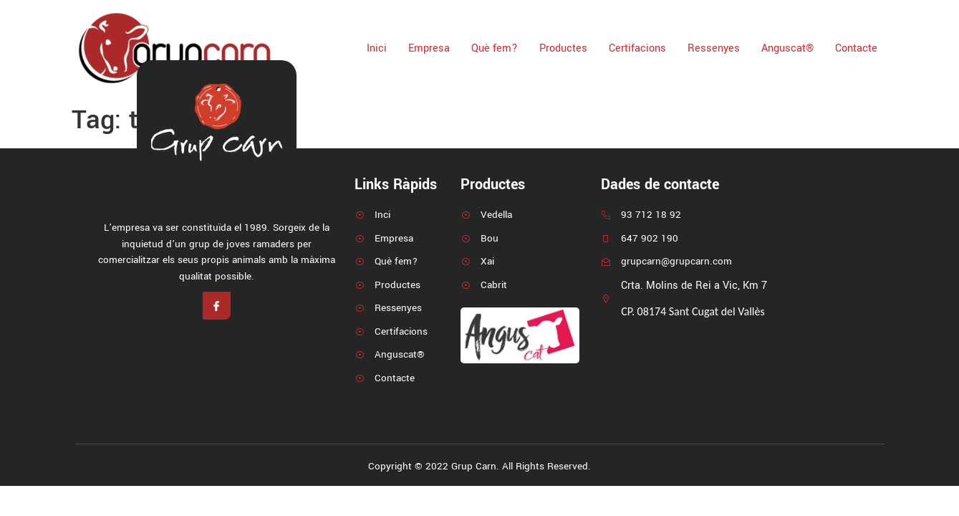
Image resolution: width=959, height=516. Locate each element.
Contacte (856, 48)
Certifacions (637, 48)
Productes (563, 48)
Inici (377, 48)
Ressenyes (714, 48)
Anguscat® (787, 48)
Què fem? (494, 48)
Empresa (429, 48)
